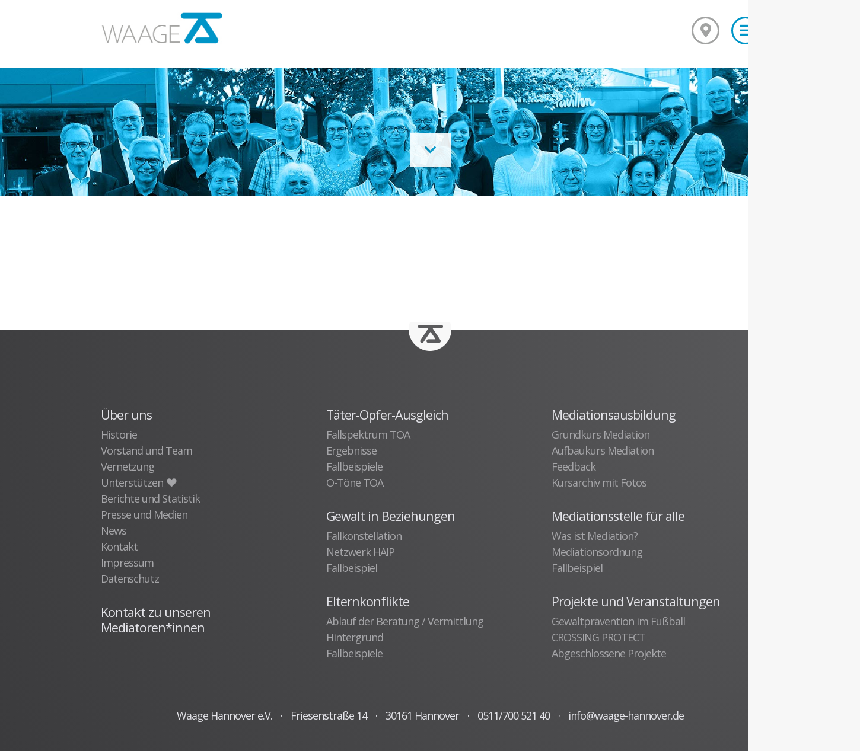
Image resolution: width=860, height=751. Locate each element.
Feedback (573, 466)
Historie (119, 434)
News (113, 530)
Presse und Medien (144, 514)
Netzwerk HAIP (360, 552)
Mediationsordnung (597, 552)
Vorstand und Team (146, 450)
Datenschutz (130, 578)
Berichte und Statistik (150, 498)
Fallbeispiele (354, 466)
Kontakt (119, 546)
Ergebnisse (351, 450)
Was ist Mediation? (595, 536)
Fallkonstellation (364, 536)
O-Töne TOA (354, 482)
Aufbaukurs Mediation (603, 450)
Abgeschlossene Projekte (609, 653)
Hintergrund (354, 637)
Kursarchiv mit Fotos (599, 482)
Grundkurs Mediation (600, 434)
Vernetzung (127, 466)
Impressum (127, 562)
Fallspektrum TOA (368, 434)
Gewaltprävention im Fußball (618, 621)
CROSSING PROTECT (598, 637)
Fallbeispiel (351, 568)
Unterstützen (138, 482)
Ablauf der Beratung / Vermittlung (404, 621)
